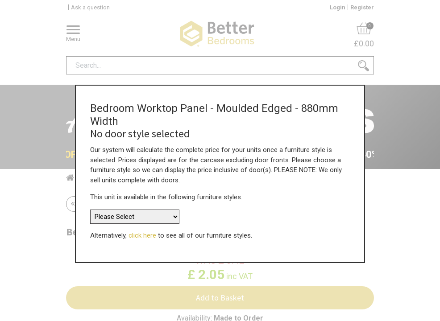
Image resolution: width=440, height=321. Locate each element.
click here (142, 232)
